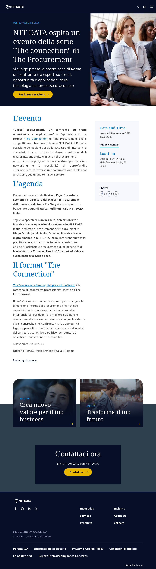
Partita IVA (20, 548)
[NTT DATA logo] (12, 6)
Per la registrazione (35, 94)
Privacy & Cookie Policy (87, 548)
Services (85, 515)
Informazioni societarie (50, 548)
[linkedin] (109, 193)
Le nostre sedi (22, 556)
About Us (120, 515)
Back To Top (134, 565)
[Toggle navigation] (152, 6)
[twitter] (115, 193)
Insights (119, 508)
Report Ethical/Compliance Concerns (63, 556)
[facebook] (102, 193)
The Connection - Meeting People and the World (44, 285)
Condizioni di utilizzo (123, 548)
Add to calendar (109, 144)
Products (86, 523)
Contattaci (81, 472)
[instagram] (22, 508)
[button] (140, 7)
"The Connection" (36, 138)
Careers (119, 523)
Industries (87, 508)
